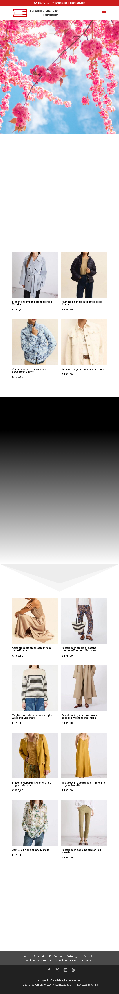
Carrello (88, 956)
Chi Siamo (55, 956)
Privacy (86, 960)
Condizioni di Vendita (37, 960)
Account (39, 956)
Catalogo (73, 956)
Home (25, 956)
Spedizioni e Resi (66, 960)
